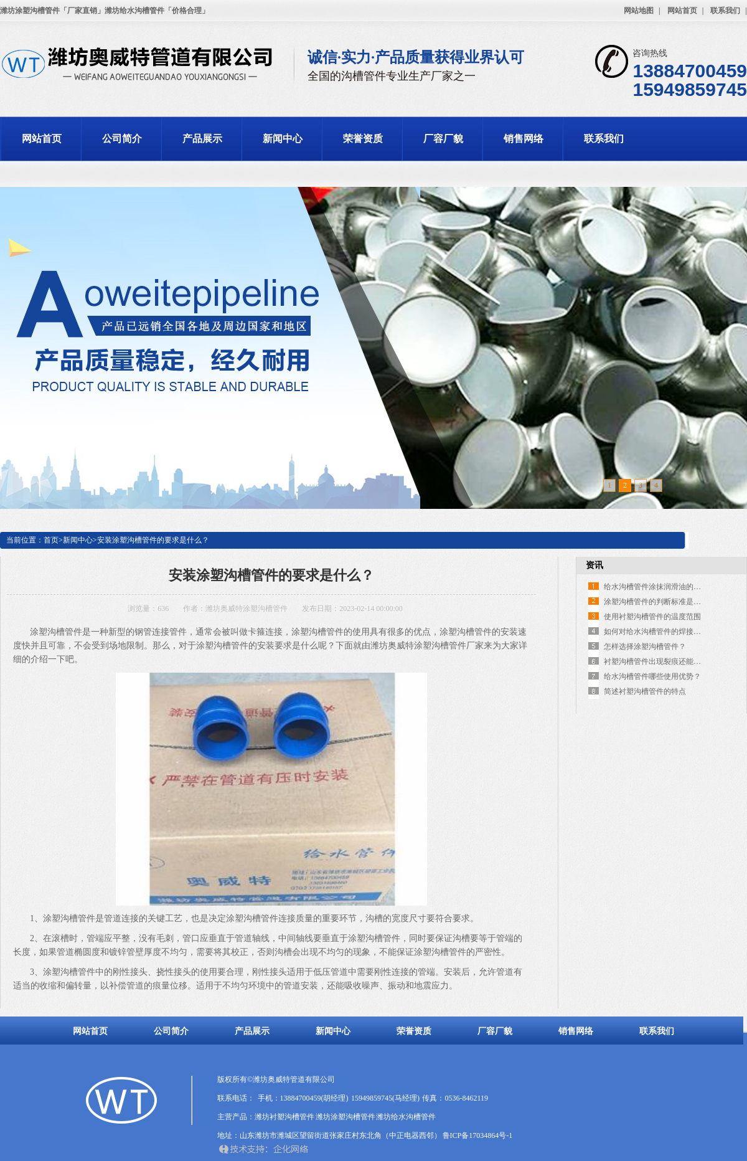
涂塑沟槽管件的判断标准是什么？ (660, 601)
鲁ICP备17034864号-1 (478, 1135)
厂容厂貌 (443, 138)
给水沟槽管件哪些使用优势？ (652, 676)
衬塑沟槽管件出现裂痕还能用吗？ (660, 661)
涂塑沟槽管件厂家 (449, 645)
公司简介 (122, 138)
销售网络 (523, 138)
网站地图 (639, 10)
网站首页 (682, 10)
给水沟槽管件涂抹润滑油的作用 (656, 586)
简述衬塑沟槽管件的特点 (645, 691)
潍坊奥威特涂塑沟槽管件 (246, 608)
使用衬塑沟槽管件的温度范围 (652, 616)
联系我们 (725, 10)
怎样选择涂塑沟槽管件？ (645, 646)
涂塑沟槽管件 (69, 972)
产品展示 (202, 138)
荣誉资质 (363, 138)
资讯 (594, 565)
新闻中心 (283, 138)
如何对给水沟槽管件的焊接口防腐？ (663, 631)
